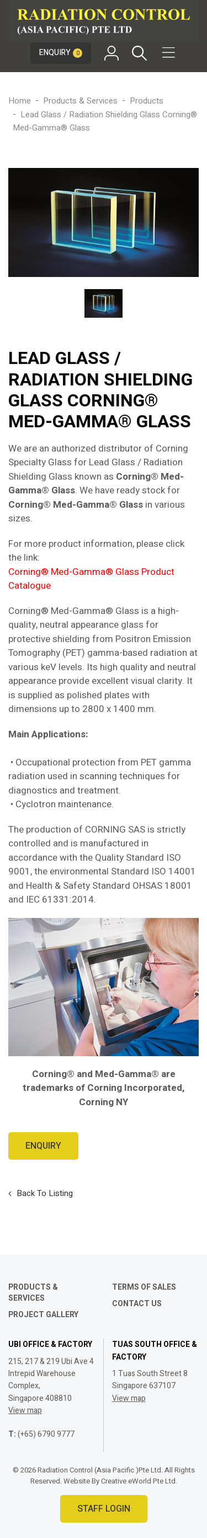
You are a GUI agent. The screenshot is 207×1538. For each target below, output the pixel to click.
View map (25, 1410)
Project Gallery (43, 1314)
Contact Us (137, 1303)
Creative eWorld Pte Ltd (138, 1481)
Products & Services (80, 101)
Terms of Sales (144, 1287)
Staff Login (103, 1508)
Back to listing (45, 1193)
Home (19, 101)
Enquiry (60, 52)
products (146, 101)
